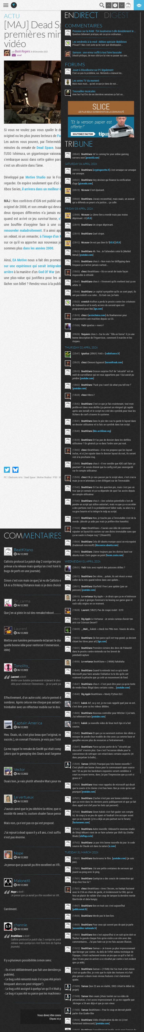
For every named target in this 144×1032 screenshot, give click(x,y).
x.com (119, 858)
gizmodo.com (87, 183)
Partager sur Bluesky (15, 470)
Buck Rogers (22, 51)
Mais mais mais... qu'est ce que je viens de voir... (97, 83)
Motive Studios (44, 477)
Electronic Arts (15, 477)
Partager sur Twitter (7, 470)
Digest (118, 15)
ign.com (104, 308)
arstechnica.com (99, 315)
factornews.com (83, 834)
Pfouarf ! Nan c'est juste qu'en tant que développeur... (99, 44)
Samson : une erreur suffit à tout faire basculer (99, 52)
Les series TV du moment (87, 80)
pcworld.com (94, 157)
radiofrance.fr (114, 353)
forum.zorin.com (116, 562)
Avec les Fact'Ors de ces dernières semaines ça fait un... (100, 94)
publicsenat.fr (82, 921)
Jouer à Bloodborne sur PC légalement (94, 70)
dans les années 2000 (38, 248)
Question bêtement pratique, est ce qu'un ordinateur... (99, 34)
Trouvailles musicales (85, 91)
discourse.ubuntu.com (120, 552)
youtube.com (88, 255)
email (19, 55)
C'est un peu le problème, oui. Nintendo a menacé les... (99, 73)
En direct (83, 15)
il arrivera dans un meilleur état (43, 189)
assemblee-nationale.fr (86, 940)
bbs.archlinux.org (103, 434)
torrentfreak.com (115, 362)
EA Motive (19, 260)
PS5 (55, 477)
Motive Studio (35, 177)
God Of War (46, 271)
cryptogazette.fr (103, 170)
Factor (61, 135)
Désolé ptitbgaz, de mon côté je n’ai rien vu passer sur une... (102, 55)
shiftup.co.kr (96, 848)
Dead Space (45, 147)
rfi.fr (91, 218)
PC (5, 477)
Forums (77, 64)
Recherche (102, 5)
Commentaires (85, 26)
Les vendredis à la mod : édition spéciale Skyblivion (101, 41)
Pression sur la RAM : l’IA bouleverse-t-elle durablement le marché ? (105, 31)
